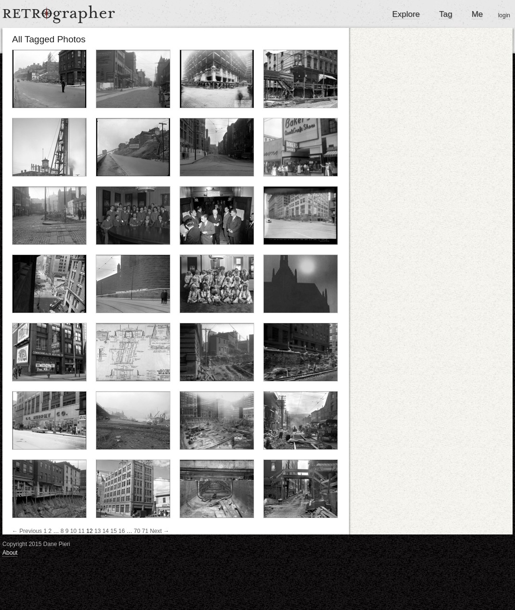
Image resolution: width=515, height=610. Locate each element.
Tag (445, 14)
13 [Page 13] (97, 531)
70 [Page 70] (137, 531)
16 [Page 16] (121, 531)
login (504, 15)
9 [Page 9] (67, 531)
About (9, 552)
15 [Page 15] (113, 531)
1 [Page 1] (45, 531)
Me (477, 14)
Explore (406, 14)
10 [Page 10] (73, 531)
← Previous (27, 531)
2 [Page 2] (50, 531)
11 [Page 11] (81, 531)
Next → (159, 531)
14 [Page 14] (106, 531)
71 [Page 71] (145, 531)
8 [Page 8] (62, 531)
